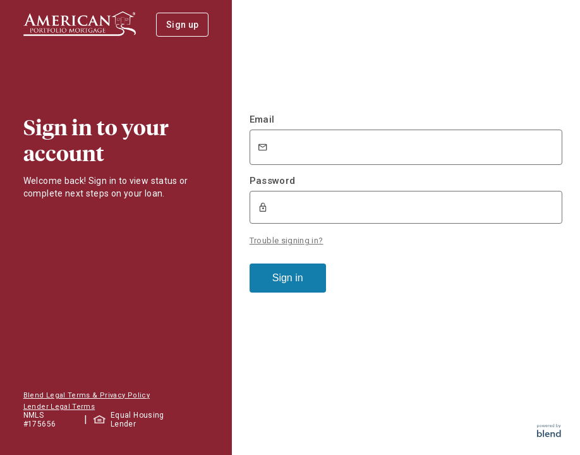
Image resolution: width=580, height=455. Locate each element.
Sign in (287, 276)
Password (273, 180)
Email (262, 119)
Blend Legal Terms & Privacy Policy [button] (86, 395)
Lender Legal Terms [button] (59, 407)
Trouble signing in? (286, 239)
